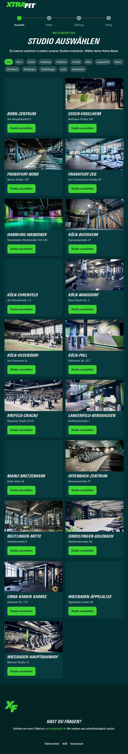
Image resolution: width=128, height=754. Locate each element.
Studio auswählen (21, 128)
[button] (8, 62)
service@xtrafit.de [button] (55, 728)
